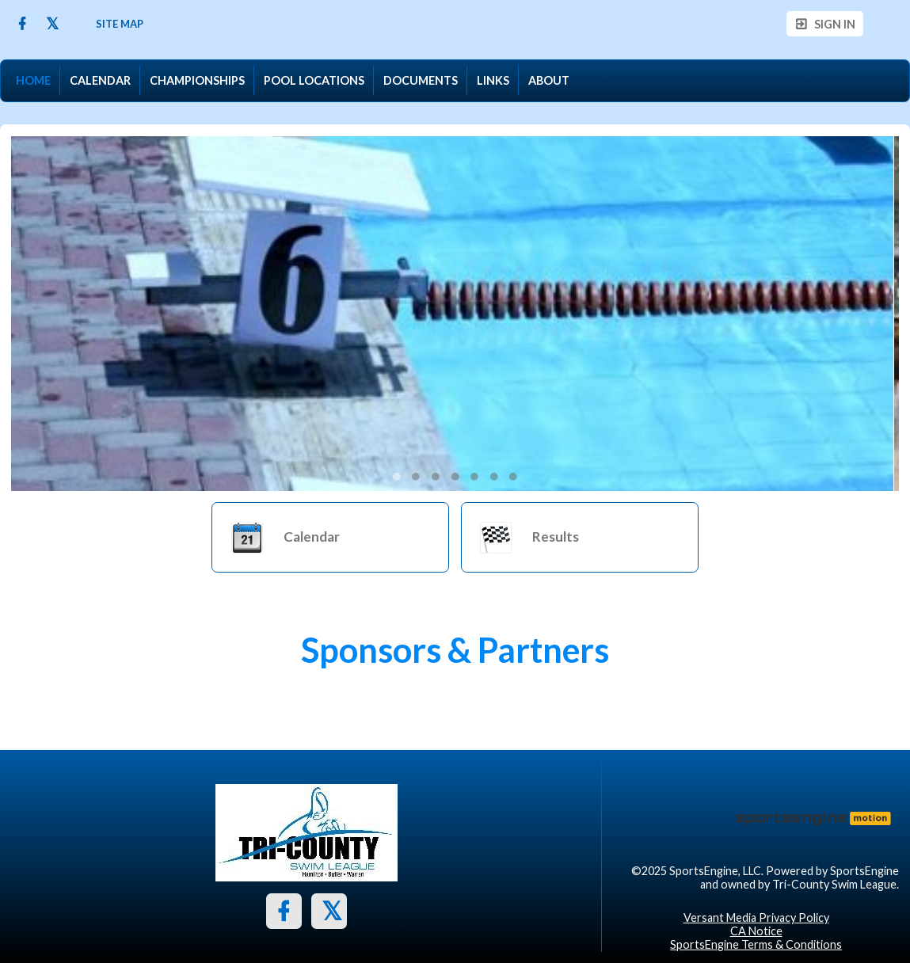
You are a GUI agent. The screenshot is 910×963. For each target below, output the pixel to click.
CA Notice (756, 931)
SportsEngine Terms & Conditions (756, 944)
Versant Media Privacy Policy (756, 917)
